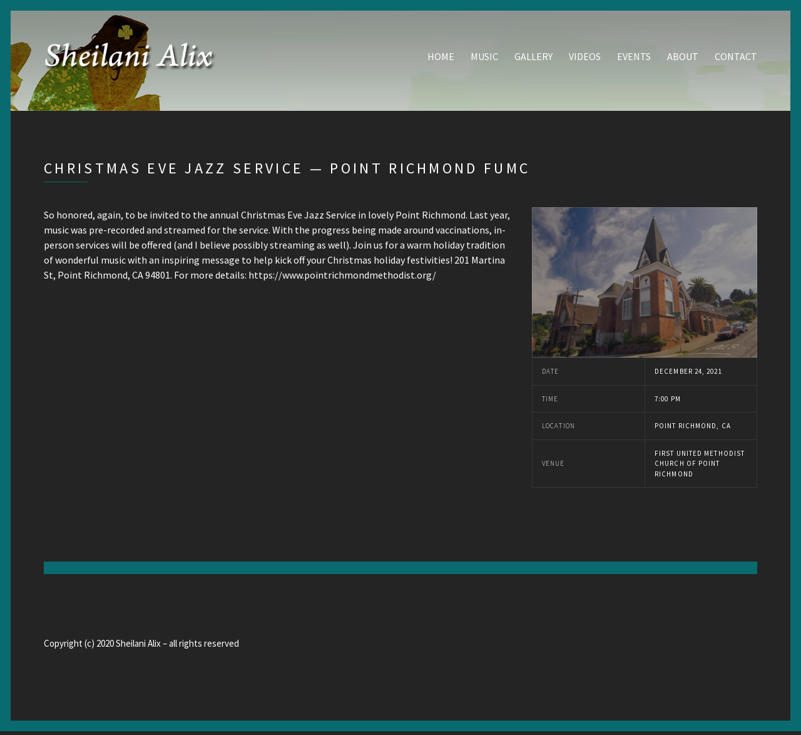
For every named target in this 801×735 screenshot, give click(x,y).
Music (484, 58)
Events (634, 58)
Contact (736, 58)
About (682, 58)
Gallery (533, 58)
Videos (585, 58)
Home (440, 58)
